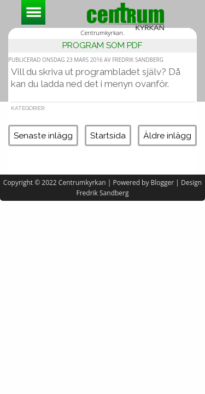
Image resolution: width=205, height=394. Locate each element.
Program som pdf (102, 45)
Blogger (162, 182)
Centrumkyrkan (82, 182)
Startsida (108, 135)
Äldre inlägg (167, 135)
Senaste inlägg (43, 135)
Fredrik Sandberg (103, 193)
